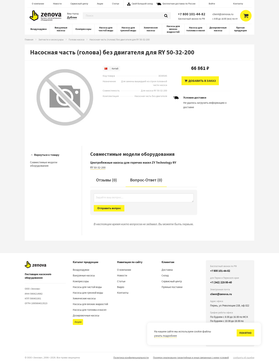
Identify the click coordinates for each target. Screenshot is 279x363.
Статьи (115, 3)
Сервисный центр (79, 3)
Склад (165, 275)
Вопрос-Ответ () (146, 180)
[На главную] (35, 264)
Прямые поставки (172, 287)
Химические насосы (151, 29)
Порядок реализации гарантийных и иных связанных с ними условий (191, 357)
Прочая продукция (240, 29)
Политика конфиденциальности (131, 357)
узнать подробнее (165, 336)
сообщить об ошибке (243, 357)
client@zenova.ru (221, 294)
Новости (57, 3)
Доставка (167, 270)
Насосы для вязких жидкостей (173, 29)
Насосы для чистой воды (106, 29)
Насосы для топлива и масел (195, 29)
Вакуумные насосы (61, 29)
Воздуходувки (38, 29)
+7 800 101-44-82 (191, 14)
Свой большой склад (142, 3)
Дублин (72, 17)
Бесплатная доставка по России (179, 3)
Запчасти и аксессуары (51, 39)
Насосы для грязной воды (128, 29)
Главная (29, 39)
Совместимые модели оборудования (43, 164)
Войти (212, 3)
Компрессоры (83, 29)
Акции (100, 3)
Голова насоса (76, 39)
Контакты (238, 3)
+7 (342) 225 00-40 (221, 282)
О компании (38, 3)
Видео (120, 287)
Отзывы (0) (106, 180)
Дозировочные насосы (218, 29)
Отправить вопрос (109, 208)
